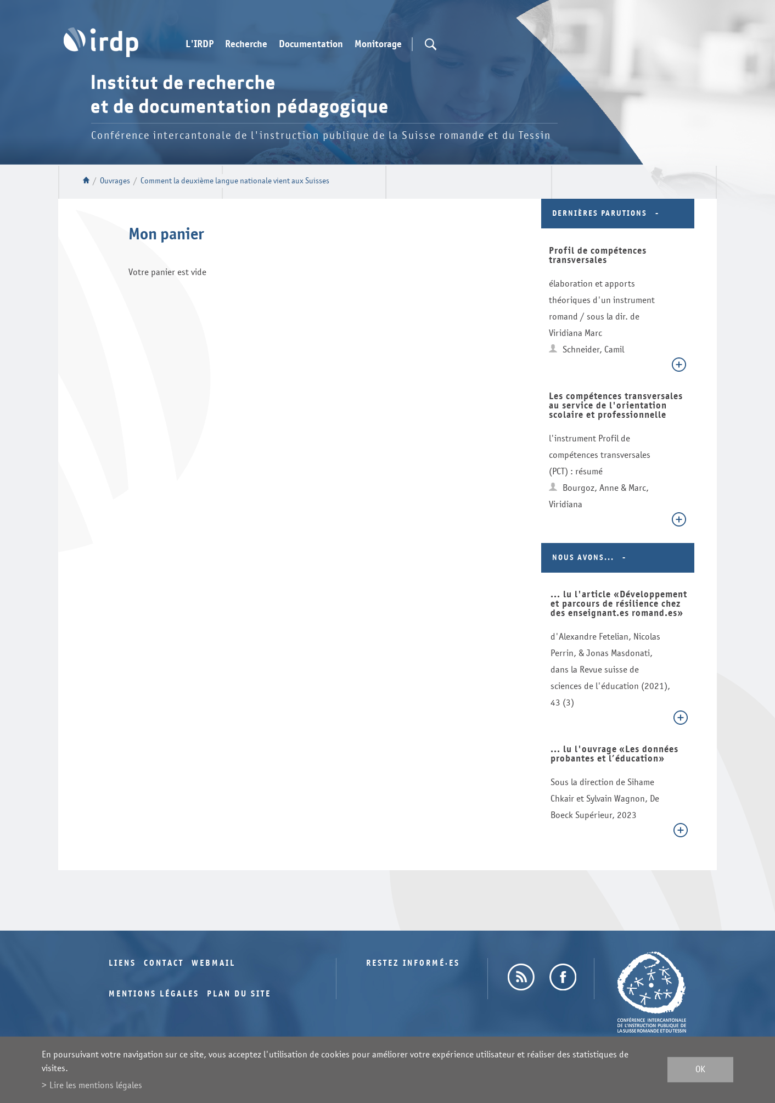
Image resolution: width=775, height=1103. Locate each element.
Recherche (246, 44)
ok (700, 1069)
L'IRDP (200, 44)
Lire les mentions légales (95, 1085)
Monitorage (378, 44)
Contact (164, 963)
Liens (122, 963)
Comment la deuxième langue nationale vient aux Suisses (235, 181)
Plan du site (239, 994)
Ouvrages (115, 181)
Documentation (311, 44)
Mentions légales (154, 994)
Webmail (213, 963)
